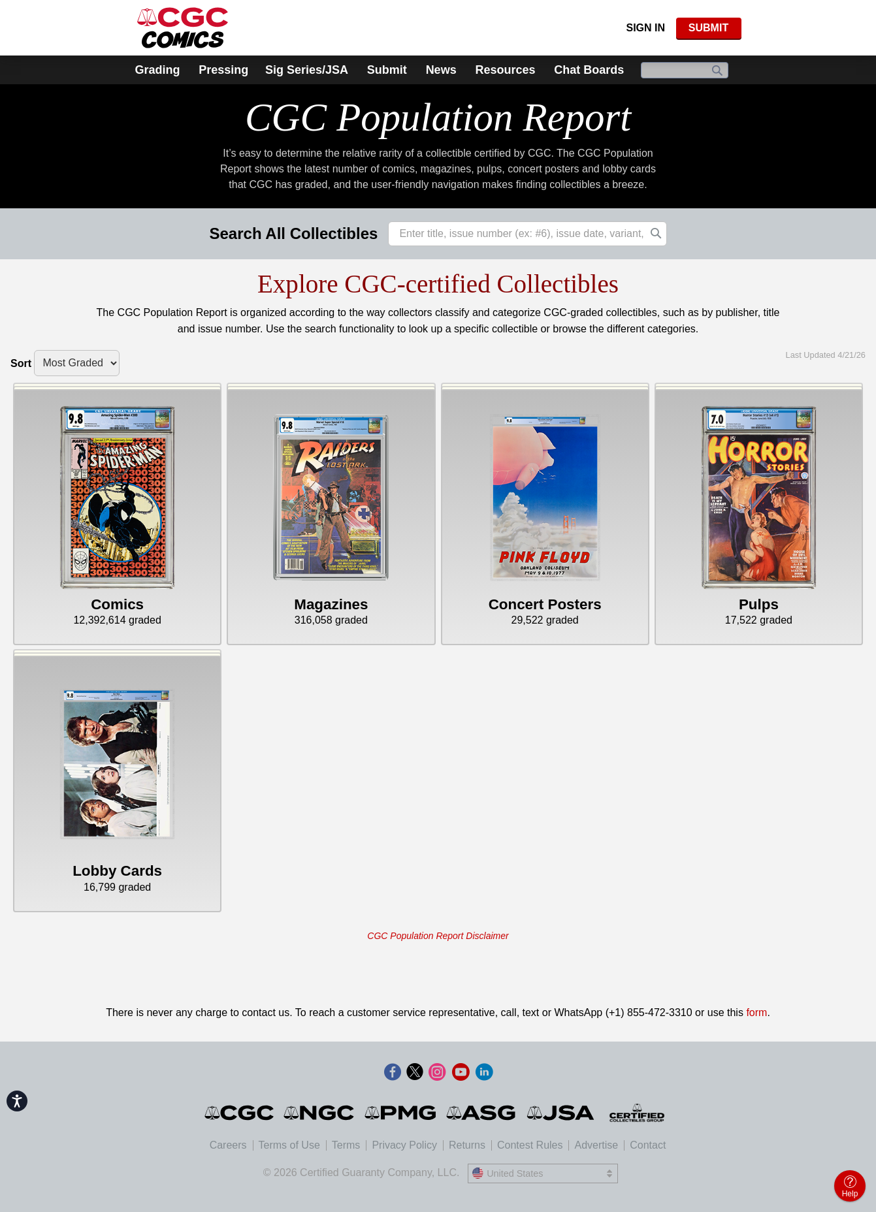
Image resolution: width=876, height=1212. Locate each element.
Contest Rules (530, 1145)
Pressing (223, 69)
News (441, 69)
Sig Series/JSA (306, 69)
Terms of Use (289, 1145)
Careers (228, 1145)
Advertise (596, 1145)
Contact (648, 1145)
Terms (346, 1145)
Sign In (645, 27)
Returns (467, 1145)
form (756, 1012)
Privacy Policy (404, 1145)
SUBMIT (708, 27)
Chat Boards (589, 69)
